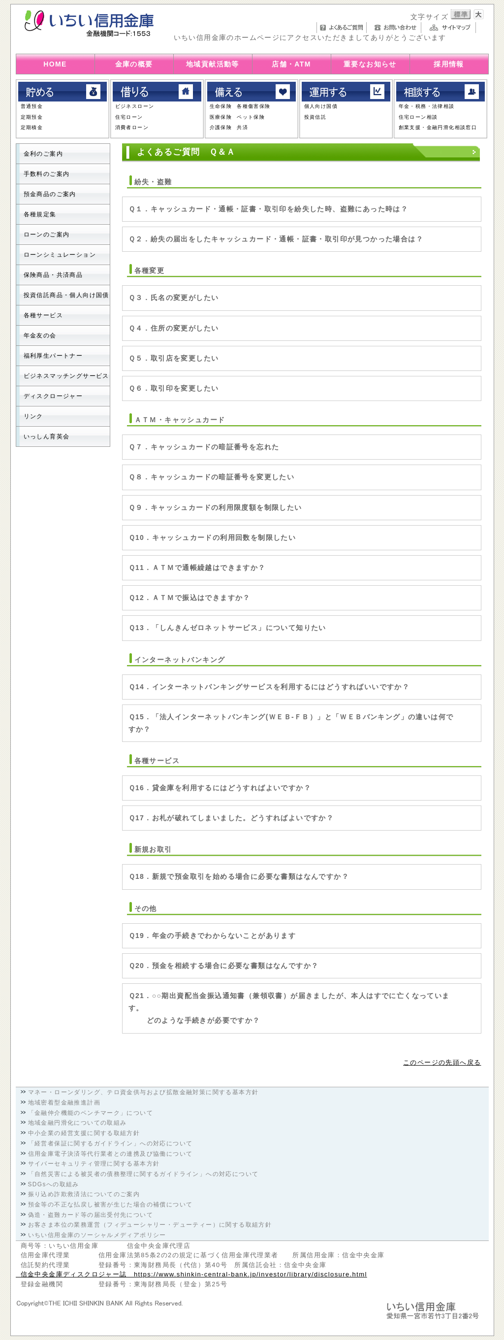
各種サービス (43, 315)
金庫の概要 (134, 64)
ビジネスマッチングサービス (66, 375)
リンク (33, 416)
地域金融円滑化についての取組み (77, 1122)
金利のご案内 (43, 153)
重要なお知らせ (370, 64)
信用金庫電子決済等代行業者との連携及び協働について (110, 1153)
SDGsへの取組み (53, 1184)
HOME (55, 64)
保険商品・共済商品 (53, 274)
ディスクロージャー (53, 396)
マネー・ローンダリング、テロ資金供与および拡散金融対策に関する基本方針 (143, 1092)
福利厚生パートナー (53, 355)
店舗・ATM (291, 64)
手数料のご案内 (47, 173)
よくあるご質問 (341, 27)
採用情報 (449, 64)
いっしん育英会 (47, 436)
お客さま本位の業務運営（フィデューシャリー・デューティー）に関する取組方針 (150, 1224)
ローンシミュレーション (60, 254)
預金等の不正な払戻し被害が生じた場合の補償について (110, 1204)
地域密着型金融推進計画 (64, 1102)
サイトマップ (451, 27)
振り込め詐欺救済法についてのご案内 (84, 1194)
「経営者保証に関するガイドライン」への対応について (110, 1143)
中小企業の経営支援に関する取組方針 (84, 1133)
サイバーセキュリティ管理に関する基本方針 (94, 1163)
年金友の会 (40, 335)
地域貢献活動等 (212, 64)
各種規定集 (40, 214)
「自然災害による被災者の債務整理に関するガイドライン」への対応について (143, 1174)
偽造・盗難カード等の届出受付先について (91, 1214)
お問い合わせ (396, 27)
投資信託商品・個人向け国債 (66, 295)
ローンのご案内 (47, 234)
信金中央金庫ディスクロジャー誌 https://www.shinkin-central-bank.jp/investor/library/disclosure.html (191, 1274)
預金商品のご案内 (50, 194)
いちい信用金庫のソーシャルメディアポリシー (97, 1235)
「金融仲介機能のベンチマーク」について (91, 1112)
